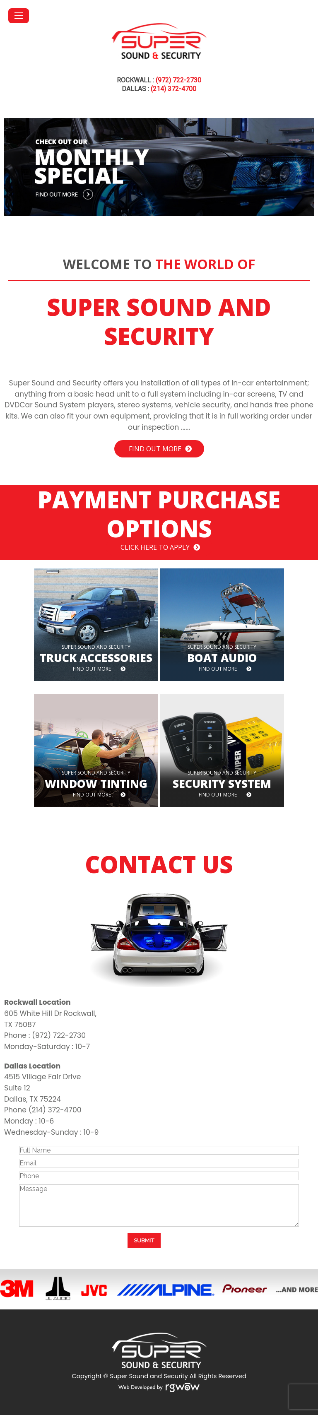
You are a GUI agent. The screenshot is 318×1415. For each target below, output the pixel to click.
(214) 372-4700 (173, 89)
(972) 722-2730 (178, 80)
